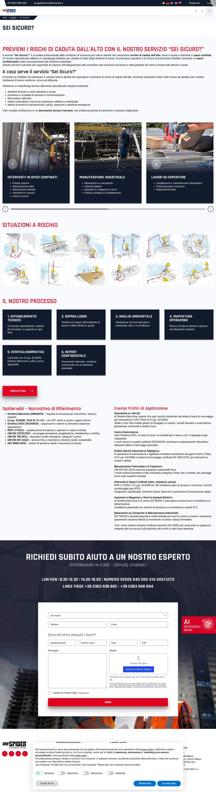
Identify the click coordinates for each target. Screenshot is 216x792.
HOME (5, 17)
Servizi (13, 17)
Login (210, 3)
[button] (5, 209)
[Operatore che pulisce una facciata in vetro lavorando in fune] (54, 273)
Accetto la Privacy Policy (65, 693)
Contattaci (18, 391)
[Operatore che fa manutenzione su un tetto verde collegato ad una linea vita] (161, 273)
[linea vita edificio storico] (19, 245)
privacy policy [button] (146, 749)
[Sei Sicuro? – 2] (54, 245)
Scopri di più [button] (47, 783)
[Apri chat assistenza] (199, 625)
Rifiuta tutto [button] (145, 783)
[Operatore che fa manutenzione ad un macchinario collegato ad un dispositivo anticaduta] (196, 245)
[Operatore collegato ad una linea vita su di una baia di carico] (125, 245)
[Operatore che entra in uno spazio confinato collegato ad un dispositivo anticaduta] (161, 245)
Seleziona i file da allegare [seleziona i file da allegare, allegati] (138, 669)
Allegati (113, 650)
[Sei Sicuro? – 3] (90, 245)
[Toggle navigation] (209, 11)
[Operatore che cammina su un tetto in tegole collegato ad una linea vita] (90, 273)
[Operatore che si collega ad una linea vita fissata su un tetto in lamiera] (125, 273)
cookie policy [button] (80, 755)
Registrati (194, 3)
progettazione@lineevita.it (48, 3)
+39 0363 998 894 (16, 3)
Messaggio (53, 650)
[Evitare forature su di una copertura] (196, 273)
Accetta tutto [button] (169, 783)
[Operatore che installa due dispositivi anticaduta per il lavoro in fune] (19, 273)
